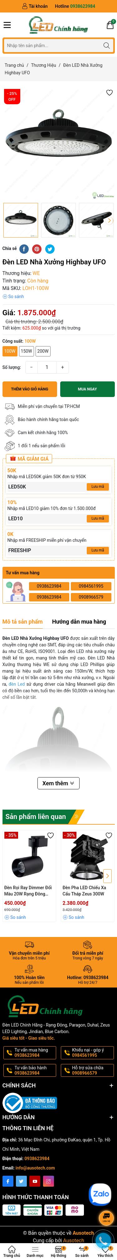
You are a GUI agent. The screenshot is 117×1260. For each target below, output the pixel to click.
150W (26, 351)
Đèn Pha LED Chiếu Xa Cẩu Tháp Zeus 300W (84, 890)
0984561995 (91, 586)
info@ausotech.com (35, 1167)
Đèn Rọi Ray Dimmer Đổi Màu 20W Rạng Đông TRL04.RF (28, 891)
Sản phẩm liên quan (36, 817)
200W (43, 351)
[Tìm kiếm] (107, 45)
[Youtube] (34, 1181)
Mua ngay (87, 389)
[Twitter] (21, 1181)
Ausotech (73, 1240)
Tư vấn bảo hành (35, 1070)
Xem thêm (58, 783)
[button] (109, 92)
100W (10, 351)
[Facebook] (7, 1181)
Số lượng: (11, 367)
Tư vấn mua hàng (35, 1052)
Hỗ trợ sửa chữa (92, 1070)
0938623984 (49, 586)
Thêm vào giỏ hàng (29, 389)
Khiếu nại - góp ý (92, 1052)
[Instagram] (48, 1181)
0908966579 (91, 597)
